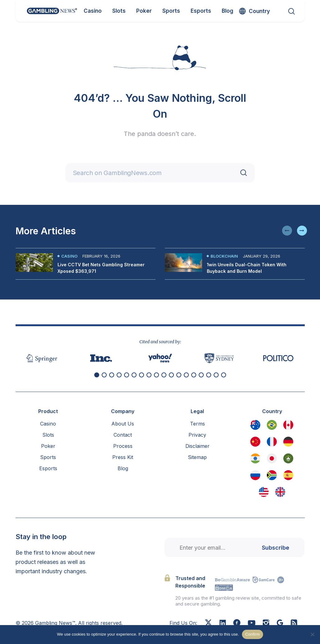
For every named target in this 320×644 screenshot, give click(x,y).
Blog (123, 468)
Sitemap (197, 457)
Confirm (252, 634)
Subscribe (275, 547)
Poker (48, 446)
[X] (208, 623)
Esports (48, 468)
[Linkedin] (223, 623)
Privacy (197, 435)
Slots (48, 435)
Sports (48, 457)
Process (122, 446)
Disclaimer (197, 446)
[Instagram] (266, 623)
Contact (123, 435)
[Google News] (280, 623)
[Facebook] (236, 623)
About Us (122, 424)
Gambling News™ (55, 623)
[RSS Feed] (294, 623)
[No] (312, 634)
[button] (287, 231)
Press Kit (122, 457)
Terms (197, 424)
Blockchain (224, 256)
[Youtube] (251, 623)
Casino (69, 256)
